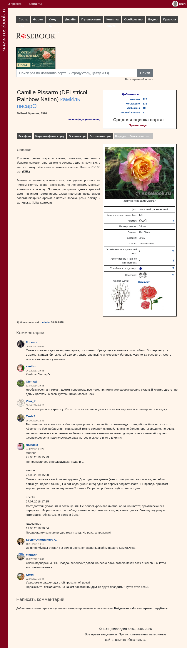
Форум (38, 19)
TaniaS (30, 416)
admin (46, 322)
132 (145, 103)
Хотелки (135, 99)
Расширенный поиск (139, 79)
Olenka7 (31, 381)
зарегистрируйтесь (155, 608)
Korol (30, 574)
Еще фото (24, 136)
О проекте (15, 3)
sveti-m (31, 366)
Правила (169, 19)
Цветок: (144, 282)
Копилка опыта (112, 20)
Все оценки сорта (100, 136)
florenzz (31, 342)
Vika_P (30, 401)
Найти (145, 73)
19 (144, 108)
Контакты (35, 3)
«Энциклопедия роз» (119, 629)
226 (145, 99)
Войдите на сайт (125, 608)
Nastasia (32, 444)
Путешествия (91, 19)
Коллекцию (133, 103)
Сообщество (133, 19)
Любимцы (133, 108)
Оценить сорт (77, 136)
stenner (31, 555)
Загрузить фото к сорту (50, 136)
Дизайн (70, 19)
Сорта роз (23, 20)
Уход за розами (54, 20)
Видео (153, 19)
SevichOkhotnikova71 (41, 539)
